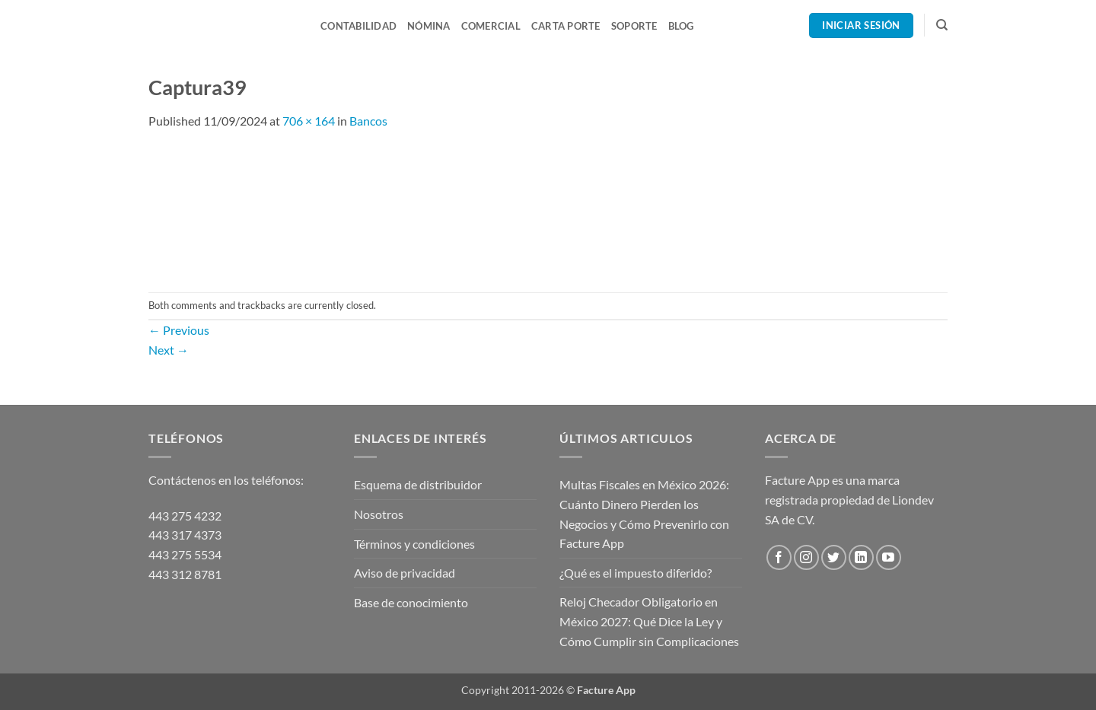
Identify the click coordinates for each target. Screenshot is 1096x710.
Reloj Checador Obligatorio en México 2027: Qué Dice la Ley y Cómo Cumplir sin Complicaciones (649, 621)
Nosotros (378, 514)
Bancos (368, 120)
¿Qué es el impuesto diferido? (635, 572)
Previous (178, 330)
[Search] (942, 25)
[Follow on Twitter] (833, 557)
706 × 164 (308, 120)
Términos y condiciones (414, 543)
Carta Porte (566, 26)
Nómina (429, 26)
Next (168, 349)
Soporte (634, 26)
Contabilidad (358, 26)
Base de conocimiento (411, 602)
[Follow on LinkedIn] (861, 557)
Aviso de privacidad (404, 572)
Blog (681, 26)
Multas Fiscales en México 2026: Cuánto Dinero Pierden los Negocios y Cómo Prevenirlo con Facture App (644, 513)
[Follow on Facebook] (779, 557)
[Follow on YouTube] (888, 557)
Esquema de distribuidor (418, 484)
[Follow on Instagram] (806, 557)
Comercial (491, 26)
